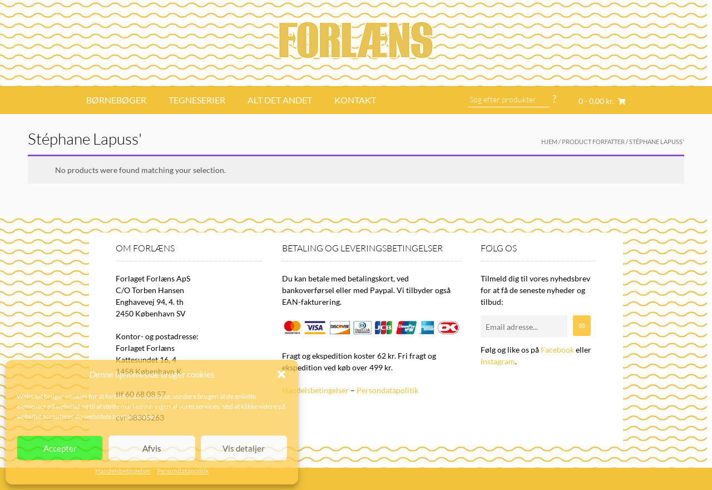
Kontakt (355, 100)
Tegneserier (197, 100)
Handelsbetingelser (123, 471)
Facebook (557, 349)
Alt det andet (280, 100)
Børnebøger (116, 100)
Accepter (60, 448)
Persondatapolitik (183, 471)
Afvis (151, 448)
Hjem (549, 141)
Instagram (498, 361)
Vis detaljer (243, 448)
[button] (281, 374)
